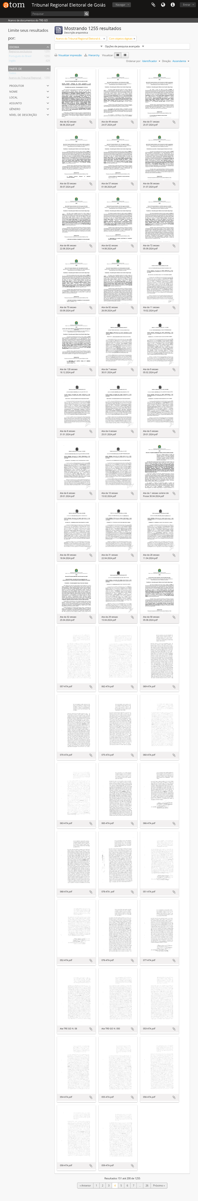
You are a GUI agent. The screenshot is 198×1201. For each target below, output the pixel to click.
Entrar (186, 4)
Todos (12, 74)
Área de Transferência (153, 5)
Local (13, 97)
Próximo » (159, 1185)
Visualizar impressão (68, 55)
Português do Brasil (20, 57)
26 (147, 1185)
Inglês (12, 61)
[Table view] (125, 55)
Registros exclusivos (20, 52)
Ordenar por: (133, 61)
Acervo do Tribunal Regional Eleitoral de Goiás (35, 78)
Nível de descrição (23, 114)
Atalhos (173, 5)
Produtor (16, 85)
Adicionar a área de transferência (91, 122)
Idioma (163, 5)
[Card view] (117, 55)
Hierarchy (92, 55)
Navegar (120, 4)
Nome (13, 91)
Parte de (15, 68)
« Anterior (85, 1185)
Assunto (15, 102)
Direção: (166, 61)
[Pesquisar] (60, 13)
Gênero (14, 108)
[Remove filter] (104, 38)
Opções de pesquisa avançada (122, 46)
